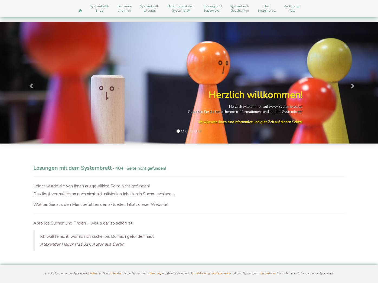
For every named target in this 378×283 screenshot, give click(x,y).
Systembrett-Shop (99, 8)
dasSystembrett (267, 8)
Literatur (116, 273)
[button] (28, 83)
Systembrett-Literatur (149, 8)
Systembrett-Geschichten (239, 8)
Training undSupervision (212, 8)
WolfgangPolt (291, 8)
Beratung (155, 273)
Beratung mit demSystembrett (181, 8)
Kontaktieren (268, 273)
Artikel (94, 273)
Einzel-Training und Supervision (211, 273)
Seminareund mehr (125, 8)
